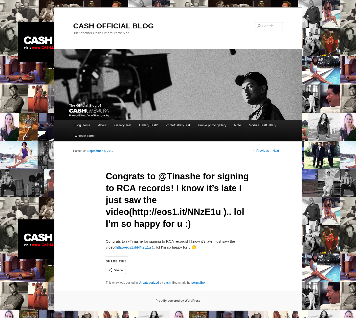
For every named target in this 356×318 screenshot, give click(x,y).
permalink (198, 282)
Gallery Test (122, 125)
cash (167, 282)
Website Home (84, 136)
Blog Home (82, 125)
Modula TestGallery (262, 125)
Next (278, 150)
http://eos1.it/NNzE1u (133, 247)
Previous (261, 150)
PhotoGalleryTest (178, 125)
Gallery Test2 (148, 125)
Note (237, 125)
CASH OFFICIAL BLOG (113, 26)
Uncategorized (149, 282)
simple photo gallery (212, 125)
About (102, 125)
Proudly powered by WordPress (178, 300)
